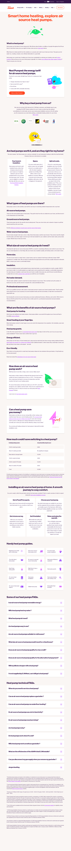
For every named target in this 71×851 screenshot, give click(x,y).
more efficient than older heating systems (51, 59)
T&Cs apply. (35, 114)
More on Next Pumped (16, 93)
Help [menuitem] (53, 7)
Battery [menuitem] (41, 7)
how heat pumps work (21, 394)
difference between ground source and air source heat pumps (26, 227)
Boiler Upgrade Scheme (17, 788)
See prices (60, 7)
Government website (49, 805)
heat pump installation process (38, 495)
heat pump (40, 48)
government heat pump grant (30, 331)
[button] (35, 603)
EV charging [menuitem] (29, 7)
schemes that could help (24, 273)
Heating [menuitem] (47, 7)
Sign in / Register (59, 1)
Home (44, 1)
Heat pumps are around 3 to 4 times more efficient (19, 342)
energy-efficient (15, 316)
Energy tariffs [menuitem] (21, 7)
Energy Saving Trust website (14, 781)
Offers (8, 1)
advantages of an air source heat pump (26, 356)
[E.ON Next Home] (12, 7)
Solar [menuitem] (36, 7)
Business (51, 1)
